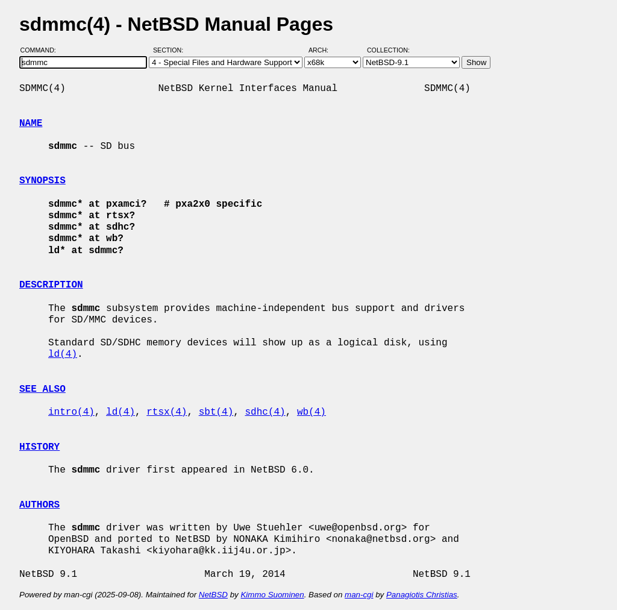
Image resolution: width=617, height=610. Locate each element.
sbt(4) (216, 412)
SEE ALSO (42, 389)
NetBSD (213, 594)
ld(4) (62, 354)
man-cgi (359, 594)
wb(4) (311, 412)
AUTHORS (39, 505)
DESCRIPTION (51, 285)
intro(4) (71, 412)
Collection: (388, 50)
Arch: (323, 50)
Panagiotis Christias (421, 594)
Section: (171, 50)
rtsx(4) (166, 412)
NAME (30, 123)
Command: (41, 50)
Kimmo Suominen (272, 594)
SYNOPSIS (42, 180)
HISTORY (39, 447)
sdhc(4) (265, 412)
